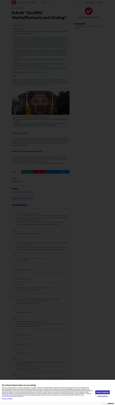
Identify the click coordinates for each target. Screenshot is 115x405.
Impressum (21, 396)
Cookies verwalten (7, 398)
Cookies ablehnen (103, 396)
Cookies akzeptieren (102, 392)
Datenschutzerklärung (8, 396)
